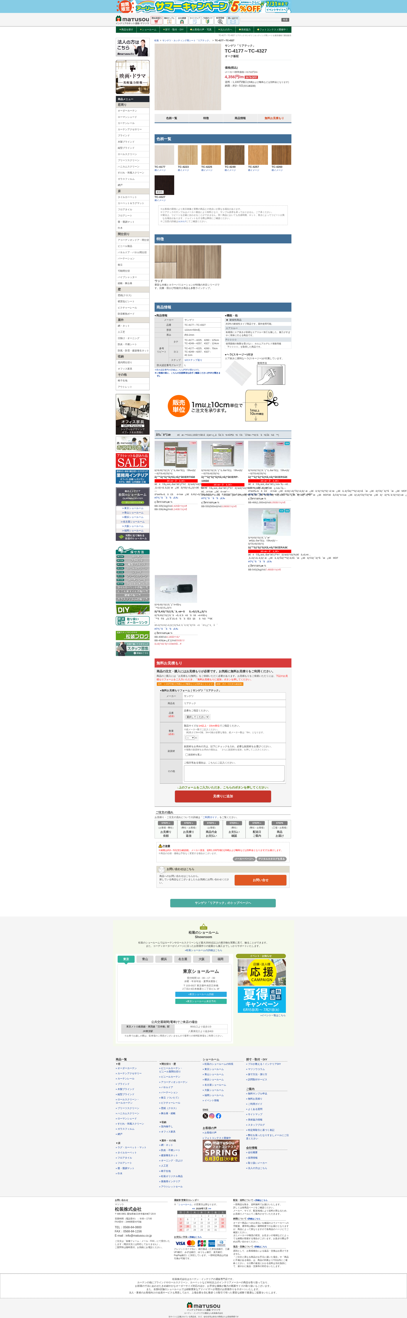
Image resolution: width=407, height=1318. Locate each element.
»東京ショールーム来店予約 (201, 1002)
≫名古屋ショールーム (133, 521)
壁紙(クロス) (124, 295)
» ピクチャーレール (169, 1104)
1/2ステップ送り (193, 360)
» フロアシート (124, 1164)
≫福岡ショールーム (132, 530)
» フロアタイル (124, 1158)
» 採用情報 (252, 1158)
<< (193, 1210)
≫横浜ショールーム (132, 517)
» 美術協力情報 (254, 1120)
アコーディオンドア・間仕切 (133, 240)
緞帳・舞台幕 (125, 283)
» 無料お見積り (254, 1099)
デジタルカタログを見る (271, 859)
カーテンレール (126, 123)
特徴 (206, 118)
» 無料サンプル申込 (256, 1094)
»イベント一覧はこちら (273, 1016)
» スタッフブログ (255, 1126)
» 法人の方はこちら (256, 1169)
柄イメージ (160, 170)
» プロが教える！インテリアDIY (263, 1065)
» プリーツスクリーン (127, 1109)
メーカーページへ (244, 859)
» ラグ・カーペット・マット (131, 1148)
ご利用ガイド (210, 818)
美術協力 (245, 29)
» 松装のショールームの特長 (218, 1065)
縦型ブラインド (126, 147)
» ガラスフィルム (125, 1130)
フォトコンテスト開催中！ (272, 29)
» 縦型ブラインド (125, 1095)
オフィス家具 (125, 368)
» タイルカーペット (126, 1153)
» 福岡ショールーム (213, 1096)
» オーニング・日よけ (171, 1161)
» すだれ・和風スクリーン (130, 1124)
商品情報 (240, 118)
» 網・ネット (166, 1146)
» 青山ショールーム (213, 1075)
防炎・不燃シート (127, 344)
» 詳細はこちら (195, 1238)
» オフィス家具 (167, 1133)
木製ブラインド (126, 141)
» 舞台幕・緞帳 (167, 1114)
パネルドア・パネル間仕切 (132, 252)
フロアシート (125, 215)
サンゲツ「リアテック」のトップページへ (223, 904)
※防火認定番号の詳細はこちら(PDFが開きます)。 (180, 369)
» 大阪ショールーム (213, 1091)
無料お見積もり (274, 118)
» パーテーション (168, 1093)
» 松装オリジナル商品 (171, 1177)
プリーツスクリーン (128, 160)
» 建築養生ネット (168, 1156)
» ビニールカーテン (169, 1078)
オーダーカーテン (127, 110)
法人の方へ (225, 29)
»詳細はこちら (253, 1220)
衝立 (120, 264)
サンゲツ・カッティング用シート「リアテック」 (186, 40)
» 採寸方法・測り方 (256, 1075)
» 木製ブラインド (125, 1090)
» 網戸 (119, 1135)
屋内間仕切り (125, 362)
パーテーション (126, 258)
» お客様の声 (210, 1133)
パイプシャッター (127, 277)
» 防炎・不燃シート (169, 1151)
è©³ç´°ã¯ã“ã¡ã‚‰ (166, 497)
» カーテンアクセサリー (129, 1074)
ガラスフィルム (126, 179)
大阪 (202, 960)
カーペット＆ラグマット (131, 203)
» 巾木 (119, 1174)
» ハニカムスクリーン (127, 1114)
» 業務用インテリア (169, 1182)
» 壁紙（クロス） (168, 1109)
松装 (156, 40)
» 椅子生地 (165, 1172)
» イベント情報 (211, 1101)
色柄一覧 (171, 118)
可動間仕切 (124, 270)
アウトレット (125, 386)
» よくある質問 (254, 1110)
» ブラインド (123, 1085)
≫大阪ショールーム (132, 526)
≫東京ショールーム (132, 508)
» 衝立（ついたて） (169, 1098)
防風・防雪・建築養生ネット (133, 350)
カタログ (182, 221)
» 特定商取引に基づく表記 (260, 1131)
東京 (126, 960)
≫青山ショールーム (132, 512)
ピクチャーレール (127, 307)
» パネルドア (166, 1088)
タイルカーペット (127, 197)
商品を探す (126, 29)
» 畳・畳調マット (125, 1169)
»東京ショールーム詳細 (201, 995)
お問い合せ (260, 881)
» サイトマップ (254, 1115)
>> (209, 1210)
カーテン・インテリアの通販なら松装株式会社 (203, 1314)
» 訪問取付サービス (256, 1080)
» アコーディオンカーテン (173, 1083)
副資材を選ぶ (193, 754)
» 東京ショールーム (213, 1070)
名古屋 (182, 960)
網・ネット (124, 325)
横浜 (164, 960)
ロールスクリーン (127, 154)
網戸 (120, 185)
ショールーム (148, 29)
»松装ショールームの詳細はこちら (203, 951)
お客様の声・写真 (201, 29)
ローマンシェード (127, 117)
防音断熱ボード (126, 313)
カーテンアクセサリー (130, 129)
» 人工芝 (163, 1167)
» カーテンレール (125, 1079)
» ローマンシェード (126, 1119)
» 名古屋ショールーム (214, 1086)
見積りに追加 (223, 797)
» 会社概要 (252, 1153)
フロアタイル (125, 209)
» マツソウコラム (255, 1070)
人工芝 (121, 332)
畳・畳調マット (126, 221)
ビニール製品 (125, 246)
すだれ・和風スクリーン (131, 172)
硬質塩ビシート (126, 301)
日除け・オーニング (128, 338)
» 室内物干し (166, 1127)
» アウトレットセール (171, 1187)
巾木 (120, 228)
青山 (145, 960)
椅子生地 (122, 380)
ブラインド (124, 135)
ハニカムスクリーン (128, 166)
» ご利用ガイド (254, 1105)
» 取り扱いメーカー (256, 1164)
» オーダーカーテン (126, 1069)
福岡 (220, 960)
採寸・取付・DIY (173, 29)
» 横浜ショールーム (213, 1080)
